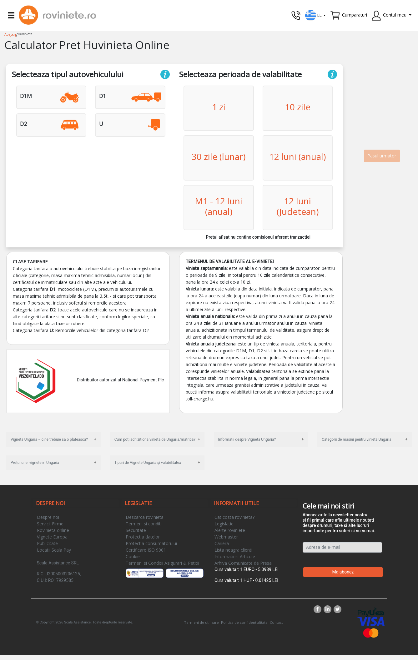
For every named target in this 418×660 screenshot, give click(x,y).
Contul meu (394, 15)
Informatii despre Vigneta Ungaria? (247, 439)
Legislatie (224, 524)
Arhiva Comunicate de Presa (243, 563)
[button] (315, 14)
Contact (276, 622)
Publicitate (47, 543)
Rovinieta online (53, 530)
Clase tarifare (30, 262)
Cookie (133, 556)
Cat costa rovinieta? (234, 517)
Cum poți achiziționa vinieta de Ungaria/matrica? (154, 439)
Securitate (136, 530)
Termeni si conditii (144, 524)
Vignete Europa (52, 537)
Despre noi (48, 517)
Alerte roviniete (229, 530)
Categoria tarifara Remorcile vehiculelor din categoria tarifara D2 (81, 330)
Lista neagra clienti (233, 550)
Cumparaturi (354, 15)
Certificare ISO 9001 (146, 550)
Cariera (221, 543)
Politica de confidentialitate (244, 622)
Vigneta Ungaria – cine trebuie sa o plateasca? (49, 439)
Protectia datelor (143, 537)
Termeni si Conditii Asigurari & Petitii (162, 563)
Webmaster (226, 537)
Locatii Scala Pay (54, 550)
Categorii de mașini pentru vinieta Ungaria (356, 439)
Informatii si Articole (234, 556)
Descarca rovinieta (145, 517)
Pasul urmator (381, 156)
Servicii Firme (50, 524)
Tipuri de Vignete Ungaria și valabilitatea (147, 462)
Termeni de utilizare (201, 622)
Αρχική (10, 34)
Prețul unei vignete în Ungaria (35, 462)
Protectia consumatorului (151, 543)
